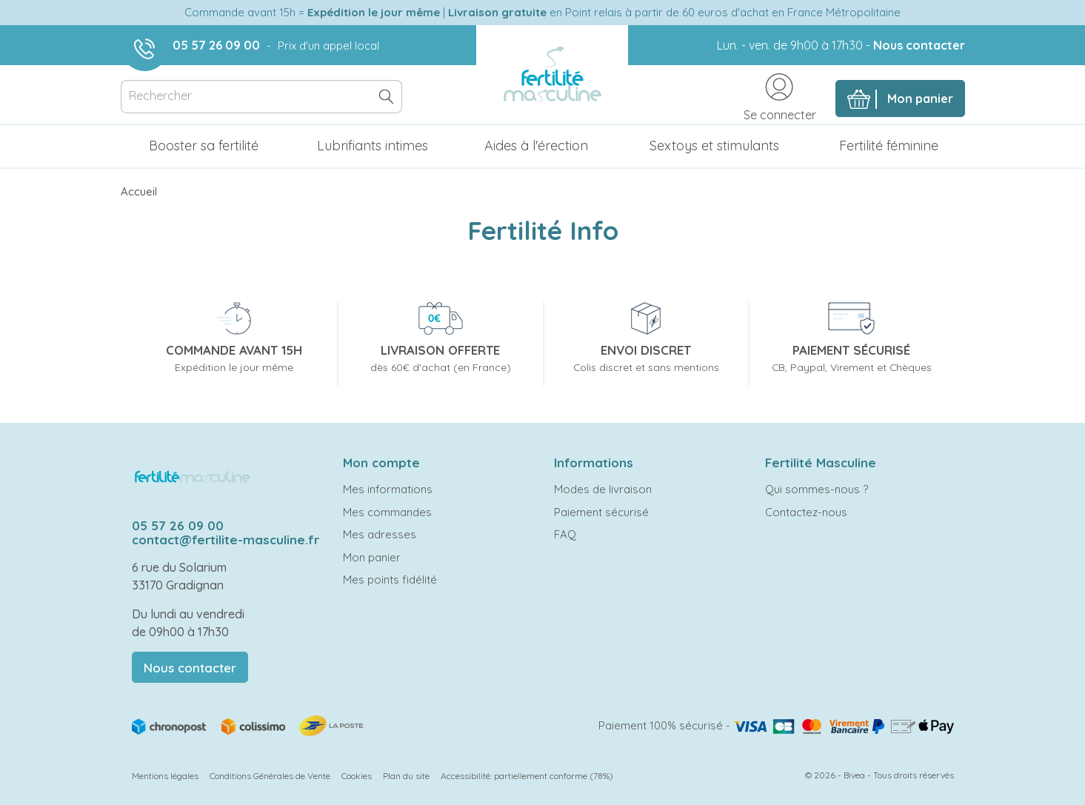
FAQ (565, 534)
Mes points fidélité (390, 579)
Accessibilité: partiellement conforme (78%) (527, 775)
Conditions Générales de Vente (270, 775)
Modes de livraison (603, 489)
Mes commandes (387, 512)
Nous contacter (919, 45)
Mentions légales (165, 775)
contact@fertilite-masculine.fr (225, 539)
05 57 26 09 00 (216, 45)
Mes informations (388, 489)
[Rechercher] (261, 96)
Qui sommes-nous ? (816, 489)
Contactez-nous (806, 512)
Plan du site (406, 775)
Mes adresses (379, 534)
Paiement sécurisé (601, 512)
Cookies (356, 775)
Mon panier (372, 557)
